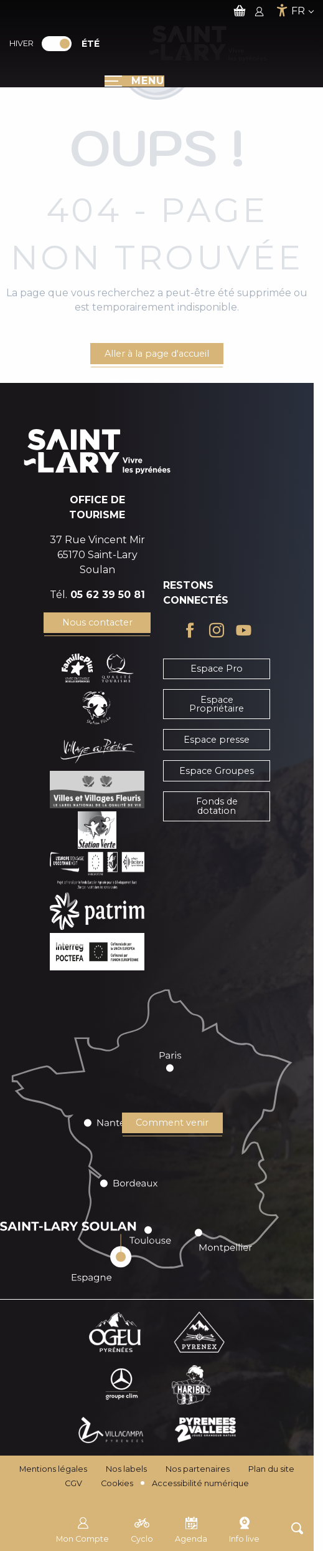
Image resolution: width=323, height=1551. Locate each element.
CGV (73, 1483)
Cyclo (142, 1528)
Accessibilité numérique (200, 1483)
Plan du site (271, 1469)
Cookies (117, 1483)
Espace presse (217, 739)
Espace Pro (216, 668)
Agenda (191, 1528)
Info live (244, 1528)
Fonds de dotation (217, 806)
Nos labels (126, 1469)
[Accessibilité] (282, 10)
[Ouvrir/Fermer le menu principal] (134, 81)
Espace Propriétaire (216, 704)
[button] (297, 1528)
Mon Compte (82, 1528)
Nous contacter (97, 622)
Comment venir (172, 1122)
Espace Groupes (216, 770)
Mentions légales (53, 1469)
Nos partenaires (198, 1469)
